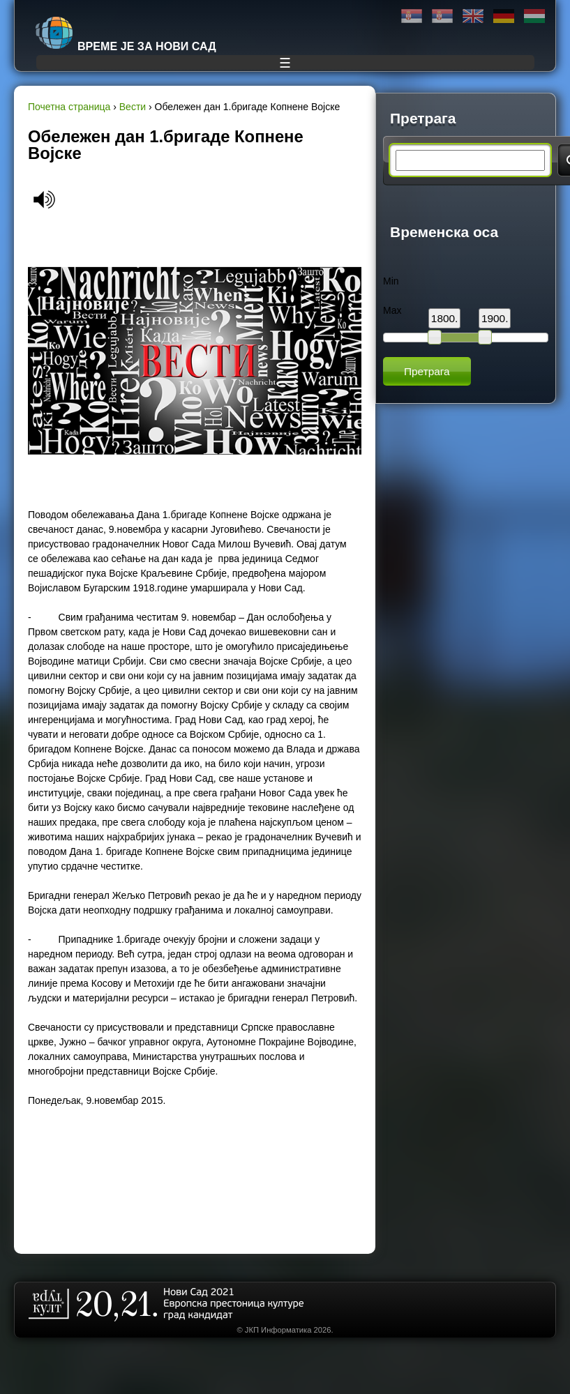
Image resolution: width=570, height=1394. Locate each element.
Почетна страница (69, 106)
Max (392, 310)
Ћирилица (411, 16)
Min (391, 281)
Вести (132, 106)
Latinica (442, 16)
